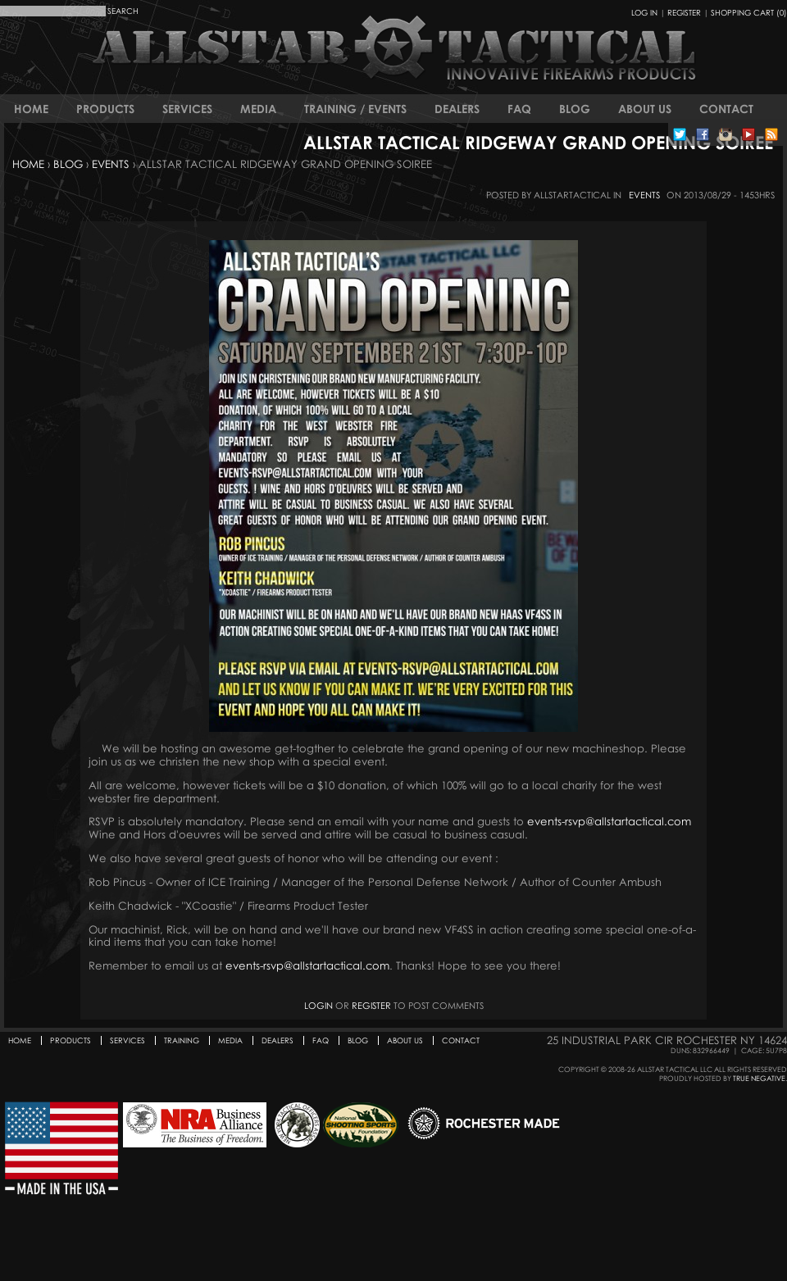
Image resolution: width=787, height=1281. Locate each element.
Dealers (457, 109)
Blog (574, 109)
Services (187, 109)
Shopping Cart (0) (749, 12)
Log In (644, 12)
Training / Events (355, 109)
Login (318, 1005)
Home (31, 109)
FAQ (519, 109)
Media (258, 109)
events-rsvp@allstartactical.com (609, 821)
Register (684, 12)
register (371, 1005)
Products (105, 109)
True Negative (759, 1078)
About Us (644, 109)
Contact (726, 109)
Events (111, 163)
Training (181, 1040)
